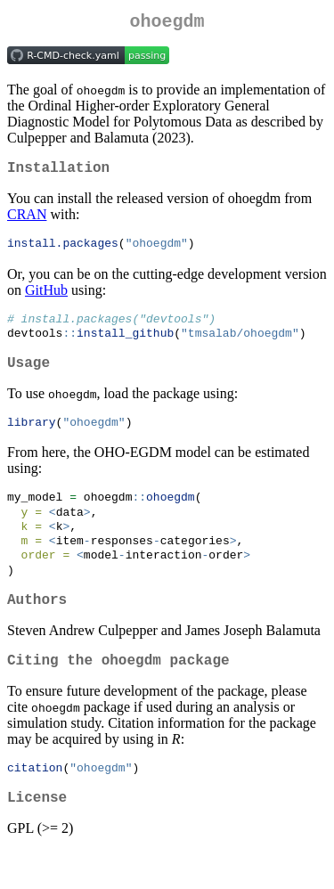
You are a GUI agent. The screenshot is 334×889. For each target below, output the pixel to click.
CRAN (26, 221)
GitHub (46, 298)
